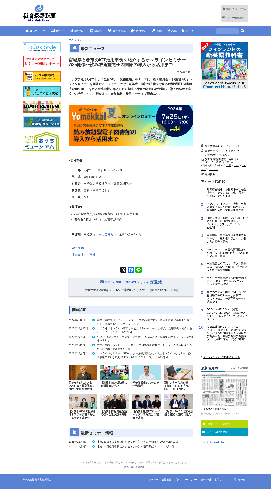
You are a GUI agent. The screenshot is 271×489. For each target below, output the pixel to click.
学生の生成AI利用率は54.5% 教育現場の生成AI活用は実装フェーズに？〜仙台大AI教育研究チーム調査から (226, 297)
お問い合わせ (238, 479)
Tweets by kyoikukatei (214, 442)
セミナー (189, 31)
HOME (154, 479)
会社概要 (166, 479)
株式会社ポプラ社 (84, 254)
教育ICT (58, 31)
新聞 (228, 165)
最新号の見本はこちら (214, 409)
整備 (157, 31)
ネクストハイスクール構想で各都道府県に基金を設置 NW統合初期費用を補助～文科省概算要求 (226, 207)
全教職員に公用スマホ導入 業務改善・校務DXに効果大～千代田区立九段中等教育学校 (227, 267)
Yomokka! (78, 247)
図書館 (96, 31)
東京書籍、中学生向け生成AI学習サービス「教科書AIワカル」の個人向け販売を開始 (226, 238)
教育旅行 (138, 31)
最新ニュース (36, 31)
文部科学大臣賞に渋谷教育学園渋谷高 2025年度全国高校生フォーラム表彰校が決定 (227, 281)
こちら (109, 234)
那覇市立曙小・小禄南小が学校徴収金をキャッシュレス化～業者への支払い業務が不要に (226, 192)
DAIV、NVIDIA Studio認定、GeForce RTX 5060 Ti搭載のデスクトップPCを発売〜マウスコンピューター (227, 314)
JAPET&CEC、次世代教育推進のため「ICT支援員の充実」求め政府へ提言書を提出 (227, 252)
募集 (172, 31)
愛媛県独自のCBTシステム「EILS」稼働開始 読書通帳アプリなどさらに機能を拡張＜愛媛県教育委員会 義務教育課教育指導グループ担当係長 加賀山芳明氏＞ (227, 334)
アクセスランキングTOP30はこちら (221, 357)
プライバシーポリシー (185, 479)
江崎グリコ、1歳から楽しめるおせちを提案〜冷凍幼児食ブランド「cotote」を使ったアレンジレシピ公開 (227, 222)
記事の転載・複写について (214, 479)
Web (236, 165)
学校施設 (77, 31)
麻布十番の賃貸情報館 (135, 467)
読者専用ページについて (219, 154)
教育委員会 (116, 31)
